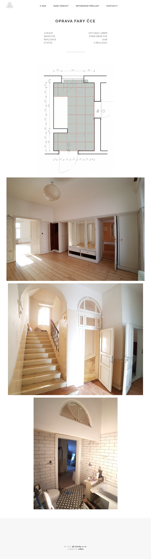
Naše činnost (61, 6)
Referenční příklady (88, 6)
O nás (43, 6)
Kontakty (112, 6)
